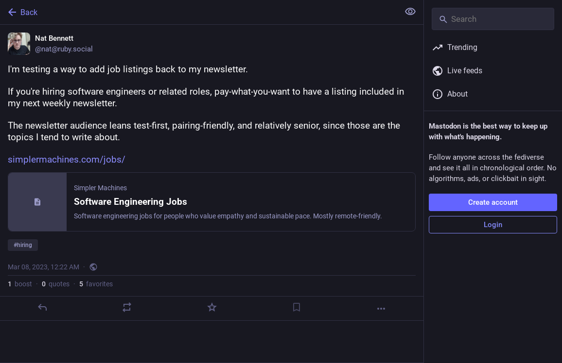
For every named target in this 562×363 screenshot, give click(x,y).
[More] (381, 308)
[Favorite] (212, 307)
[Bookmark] (296, 307)
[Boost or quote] (127, 307)
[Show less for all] (410, 11)
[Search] (493, 19)
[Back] (198, 12)
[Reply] (42, 307)
